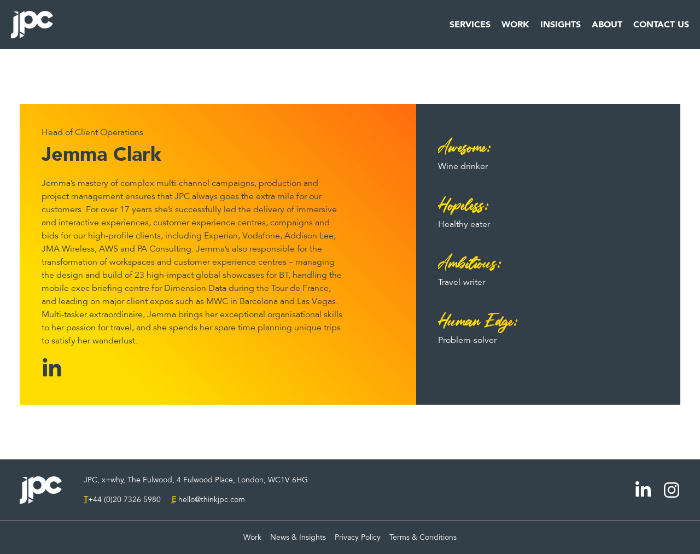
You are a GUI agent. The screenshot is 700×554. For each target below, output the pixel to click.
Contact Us (661, 24)
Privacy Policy (358, 537)
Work (515, 24)
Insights (560, 24)
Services (470, 24)
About (607, 24)
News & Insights (298, 537)
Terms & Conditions (423, 537)
